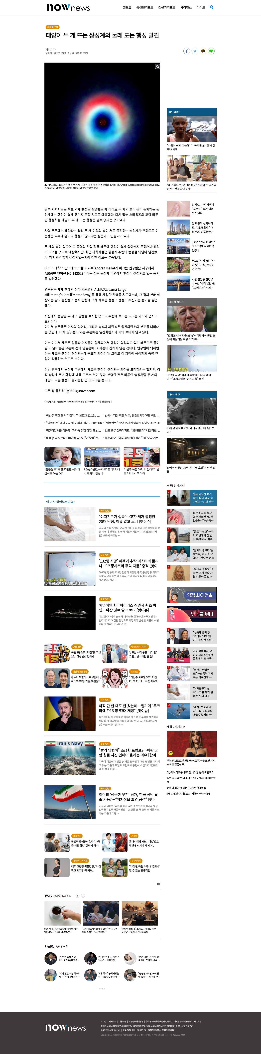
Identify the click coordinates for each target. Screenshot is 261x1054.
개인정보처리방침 (136, 1021)
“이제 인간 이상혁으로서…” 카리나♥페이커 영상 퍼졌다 (69, 977)
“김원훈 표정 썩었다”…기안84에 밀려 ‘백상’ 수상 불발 (68, 960)
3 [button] (104, 988)
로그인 (103, 1021)
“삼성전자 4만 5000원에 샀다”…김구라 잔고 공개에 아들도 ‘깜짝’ (149, 977)
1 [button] (100, 988)
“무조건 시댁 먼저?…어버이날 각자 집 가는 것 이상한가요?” (60, 930)
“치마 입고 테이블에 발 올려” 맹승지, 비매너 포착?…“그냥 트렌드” (138, 930)
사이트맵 (197, 1021)
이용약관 (122, 1021)
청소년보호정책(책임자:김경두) (158, 1021)
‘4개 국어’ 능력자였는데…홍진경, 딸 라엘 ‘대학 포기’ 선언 (108, 977)
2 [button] (102, 988)
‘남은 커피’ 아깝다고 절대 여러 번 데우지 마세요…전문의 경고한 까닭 (99, 930)
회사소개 (112, 1021)
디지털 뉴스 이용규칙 (182, 1021)
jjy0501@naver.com (80, 390)
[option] (61, 918)
